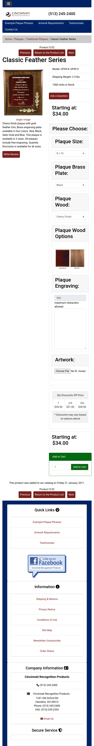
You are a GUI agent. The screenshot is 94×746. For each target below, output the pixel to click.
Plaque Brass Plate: (70, 170)
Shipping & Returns (47, 599)
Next (71, 52)
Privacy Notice (47, 609)
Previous (25, 52)
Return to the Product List (49, 52)
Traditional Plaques (37, 39)
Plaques (19, 39)
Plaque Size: (69, 141)
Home (8, 39)
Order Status (47, 651)
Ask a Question (59, 95)
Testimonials (76, 23)
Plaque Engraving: (67, 283)
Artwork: (65, 360)
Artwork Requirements (51, 23)
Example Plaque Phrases (19, 23)
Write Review (11, 154)
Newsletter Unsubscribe (47, 640)
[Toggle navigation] (8, 3)
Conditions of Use (47, 619)
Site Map (47, 630)
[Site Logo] (17, 14)
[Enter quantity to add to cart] (61, 467)
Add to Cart (79, 466)
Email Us (47, 718)
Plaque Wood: (63, 201)
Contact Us (11, 29)
